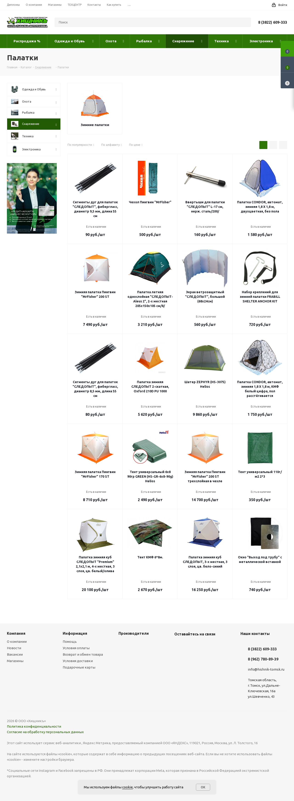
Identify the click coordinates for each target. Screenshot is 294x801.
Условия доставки (78, 661)
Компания (16, 633)
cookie (127, 787)
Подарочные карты (79, 667)
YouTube (190, 644)
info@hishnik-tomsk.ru (266, 669)
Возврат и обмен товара (83, 654)
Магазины (15, 661)
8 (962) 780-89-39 (263, 659)
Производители (134, 633)
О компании (17, 641)
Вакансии (15, 654)
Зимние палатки (95, 125)
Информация (75, 633)
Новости (14, 648)
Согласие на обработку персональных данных (45, 732)
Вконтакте (179, 644)
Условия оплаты (76, 648)
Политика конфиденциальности (34, 726)
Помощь (70, 641)
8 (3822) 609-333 (272, 22)
